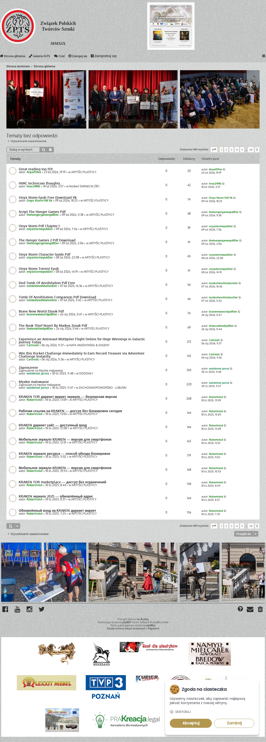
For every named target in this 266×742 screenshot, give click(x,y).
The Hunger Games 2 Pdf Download (47, 240)
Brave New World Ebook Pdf (41, 311)
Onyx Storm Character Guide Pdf (44, 254)
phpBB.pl (151, 625)
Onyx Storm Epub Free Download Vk (48, 197)
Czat (64, 57)
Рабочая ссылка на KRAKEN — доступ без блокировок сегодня (72, 411)
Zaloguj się (84, 57)
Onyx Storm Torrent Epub (39, 269)
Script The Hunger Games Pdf (42, 212)
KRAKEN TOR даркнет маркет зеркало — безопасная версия (69, 397)
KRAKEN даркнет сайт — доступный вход (54, 425)
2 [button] (226, 150)
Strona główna (13, 57)
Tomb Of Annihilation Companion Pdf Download (57, 297)
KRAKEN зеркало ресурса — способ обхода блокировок (66, 454)
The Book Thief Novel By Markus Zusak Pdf (53, 325)
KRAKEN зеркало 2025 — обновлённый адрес (57, 496)
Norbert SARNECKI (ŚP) (84, 186)
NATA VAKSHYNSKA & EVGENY (89, 345)
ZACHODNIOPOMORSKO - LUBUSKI (102, 388)
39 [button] (251, 150)
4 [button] (237, 150)
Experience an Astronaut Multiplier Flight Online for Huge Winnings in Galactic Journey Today (82, 340)
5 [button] (242, 150)
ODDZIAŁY (86, 373)
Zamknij (234, 723)
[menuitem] (260, 610)
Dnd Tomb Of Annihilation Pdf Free (47, 283)
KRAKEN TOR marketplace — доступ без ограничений (63, 482)
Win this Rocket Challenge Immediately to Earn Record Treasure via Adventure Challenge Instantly (81, 355)
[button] (214, 149)
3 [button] (231, 150)
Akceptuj (191, 723)
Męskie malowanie (34, 382)
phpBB (125, 622)
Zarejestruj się (111, 57)
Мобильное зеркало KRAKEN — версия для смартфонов (66, 439)
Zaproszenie (28, 367)
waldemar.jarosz (38, 373)
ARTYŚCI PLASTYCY (83, 172)
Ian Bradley (143, 619)
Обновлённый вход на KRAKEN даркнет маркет (58, 510)
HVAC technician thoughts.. (40, 183)
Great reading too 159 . (36, 169)
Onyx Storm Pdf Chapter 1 (39, 226)
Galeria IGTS (43, 57)
